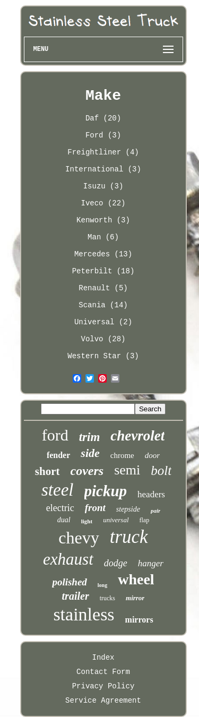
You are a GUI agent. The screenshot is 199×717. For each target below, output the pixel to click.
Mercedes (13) (103, 254)
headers (151, 494)
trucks (107, 598)
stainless (83, 614)
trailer (75, 596)
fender (58, 455)
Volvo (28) (103, 339)
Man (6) (103, 237)
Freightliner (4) (103, 152)
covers (87, 471)
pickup (105, 490)
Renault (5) (103, 288)
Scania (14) (103, 305)
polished (69, 582)
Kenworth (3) (103, 220)
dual (64, 520)
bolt (161, 470)
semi (127, 470)
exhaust (68, 559)
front (95, 507)
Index (103, 657)
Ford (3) (103, 135)
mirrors (139, 619)
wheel (136, 579)
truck (129, 536)
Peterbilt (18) (103, 271)
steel (57, 489)
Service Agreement (103, 700)
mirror (135, 598)
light (86, 521)
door (152, 455)
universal (115, 520)
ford (55, 435)
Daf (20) (103, 118)
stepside (128, 509)
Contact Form (103, 672)
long (102, 585)
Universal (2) (103, 322)
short (47, 471)
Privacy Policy (103, 686)
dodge (115, 563)
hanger (150, 563)
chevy (78, 537)
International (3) (103, 169)
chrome (122, 455)
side (90, 453)
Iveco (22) (103, 203)
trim (89, 437)
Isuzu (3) (103, 186)
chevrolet (137, 436)
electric (60, 508)
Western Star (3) (103, 356)
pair (155, 510)
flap (145, 520)
